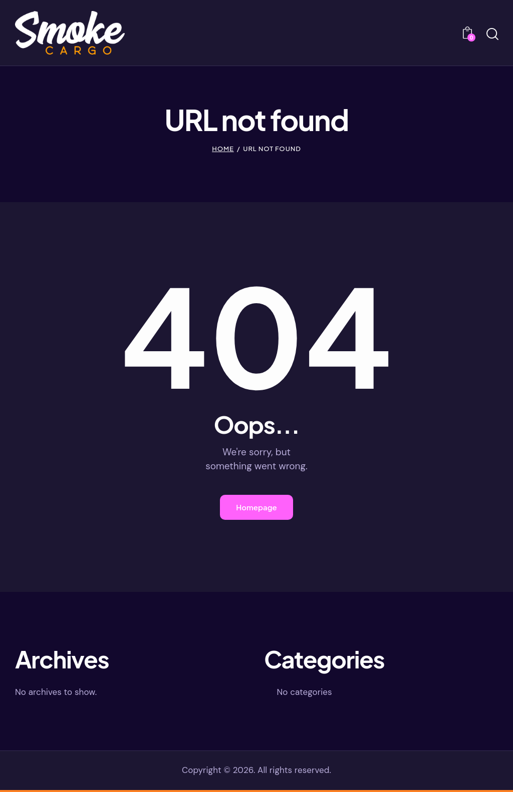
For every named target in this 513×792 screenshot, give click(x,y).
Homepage (256, 508)
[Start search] (491, 35)
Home (223, 149)
